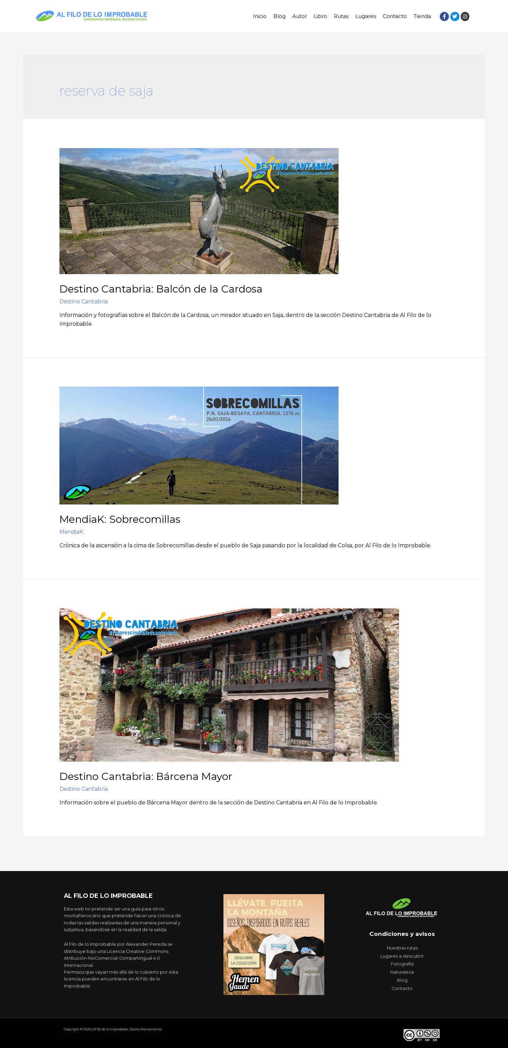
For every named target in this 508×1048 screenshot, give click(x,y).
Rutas (341, 16)
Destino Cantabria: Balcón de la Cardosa (160, 289)
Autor (299, 16)
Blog (279, 16)
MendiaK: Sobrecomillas (119, 519)
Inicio (260, 16)
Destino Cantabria (83, 301)
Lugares (365, 16)
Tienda (422, 16)
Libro (320, 16)
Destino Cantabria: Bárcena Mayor (145, 776)
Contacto (395, 16)
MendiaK (71, 532)
